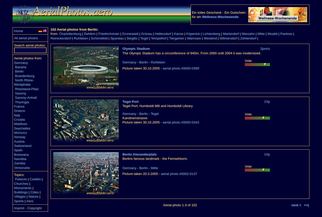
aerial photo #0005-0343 (181, 122)
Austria (19, 141)
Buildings (21, 192)
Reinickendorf (61, 38)
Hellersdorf (163, 34)
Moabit (272, 34)
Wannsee (194, 38)
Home (18, 31)
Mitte (261, 34)
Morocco (20, 132)
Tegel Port (131, 101)
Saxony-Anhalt (26, 97)
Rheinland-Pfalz (26, 89)
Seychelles (22, 128)
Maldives (20, 124)
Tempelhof (159, 38)
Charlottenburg (70, 34)
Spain (18, 150)
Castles (35, 179)
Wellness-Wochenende (220, 17)
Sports (19, 201)
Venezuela (22, 168)
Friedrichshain (108, 34)
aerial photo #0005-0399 (181, 68)
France (19, 106)
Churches (21, 183)
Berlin (19, 71)
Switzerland (22, 146)
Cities (34, 192)
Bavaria (20, 67)
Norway (19, 137)
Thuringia (22, 102)
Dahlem (90, 34)
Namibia (20, 159)
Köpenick (193, 34)
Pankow (286, 34)
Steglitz (132, 38)
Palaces (21, 179)
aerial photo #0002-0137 (179, 174)
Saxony (20, 93)
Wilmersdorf (228, 38)
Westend (210, 38)
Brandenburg (24, 76)
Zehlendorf (248, 38)
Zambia (19, 163)
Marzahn (248, 34)
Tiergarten (176, 38)
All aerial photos (26, 38)
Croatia (19, 119)
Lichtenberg (211, 34)
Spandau (117, 38)
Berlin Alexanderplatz (140, 154)
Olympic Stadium (136, 48)
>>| (306, 205)
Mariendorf (231, 34)
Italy (17, 115)
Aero (29, 201)
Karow (178, 34)
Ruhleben (81, 38)
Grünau (146, 34)
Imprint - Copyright (28, 208)
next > (296, 205)
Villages (20, 196)
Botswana (21, 154)
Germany (21, 63)
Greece (19, 111)
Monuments (23, 188)
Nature (33, 196)
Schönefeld (99, 38)
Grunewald (130, 34)
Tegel (144, 38)
